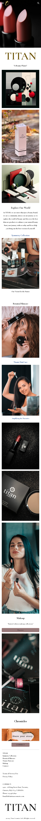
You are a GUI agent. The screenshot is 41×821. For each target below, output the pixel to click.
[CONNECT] (20, 745)
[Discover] (20, 630)
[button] (2, 3)
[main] (20, 56)
